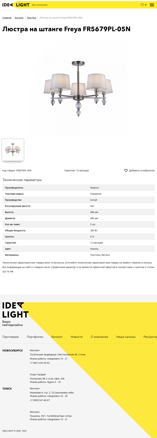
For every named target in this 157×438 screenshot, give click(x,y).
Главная (6, 17)
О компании (99, 337)
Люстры (31, 17)
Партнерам (10, 337)
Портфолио (35, 337)
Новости (77, 337)
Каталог (19, 17)
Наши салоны (126, 337)
